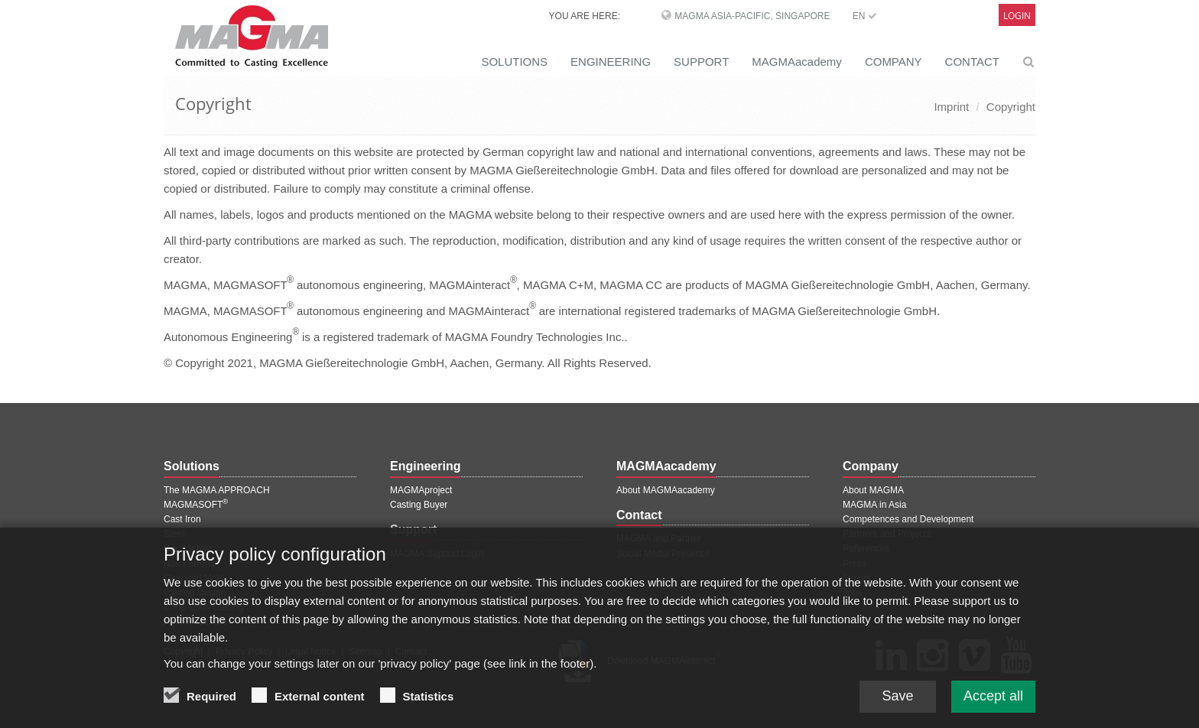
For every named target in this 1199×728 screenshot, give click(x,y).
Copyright (1010, 106)
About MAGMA (873, 490)
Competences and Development (908, 519)
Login (1017, 15)
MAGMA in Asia (874, 504)
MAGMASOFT (196, 504)
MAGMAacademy (797, 61)
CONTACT (972, 61)
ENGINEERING (610, 61)
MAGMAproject (421, 490)
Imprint (951, 106)
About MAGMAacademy (665, 490)
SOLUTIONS (514, 61)
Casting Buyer (418, 504)
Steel (174, 533)
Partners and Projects (887, 533)
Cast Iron (182, 519)
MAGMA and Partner (658, 538)
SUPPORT (701, 61)
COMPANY (893, 61)
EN (865, 16)
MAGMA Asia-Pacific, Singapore (752, 16)
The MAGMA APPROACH (217, 490)
